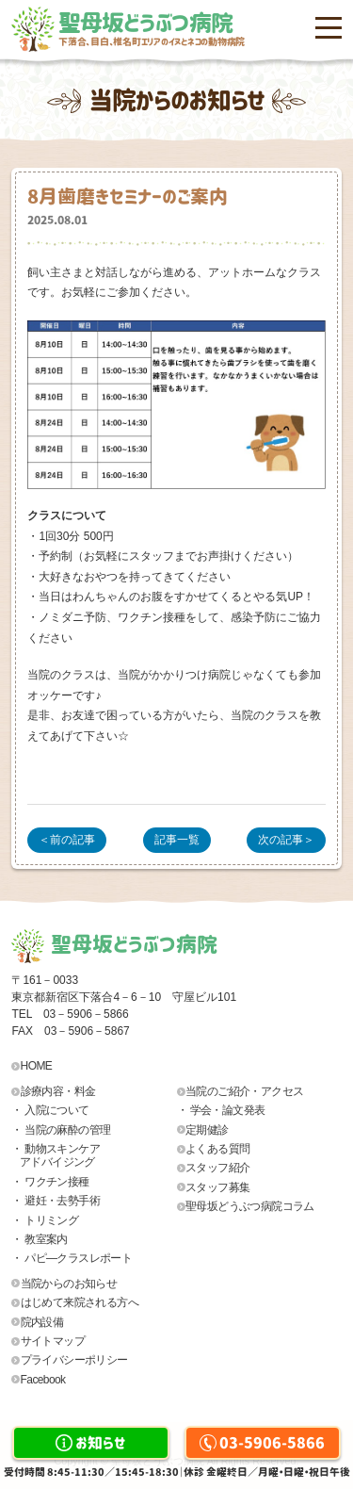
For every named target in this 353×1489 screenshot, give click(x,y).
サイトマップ (53, 1341)
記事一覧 (177, 839)
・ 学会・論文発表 (221, 1110)
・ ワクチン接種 (50, 1181)
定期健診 (207, 1130)
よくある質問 (217, 1148)
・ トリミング (44, 1220)
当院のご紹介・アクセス (244, 1091)
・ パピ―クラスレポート (71, 1258)
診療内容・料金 (58, 1091)
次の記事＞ (286, 839)
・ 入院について (50, 1110)
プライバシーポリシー (74, 1359)
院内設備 (42, 1322)
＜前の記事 (67, 839)
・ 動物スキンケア (94, 1156)
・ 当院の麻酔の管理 (60, 1130)
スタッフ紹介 (217, 1167)
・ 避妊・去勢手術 (55, 1200)
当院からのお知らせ (69, 1283)
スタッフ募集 (217, 1187)
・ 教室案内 (39, 1239)
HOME (37, 1065)
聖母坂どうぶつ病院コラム (249, 1206)
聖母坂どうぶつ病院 (200, 29)
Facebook (43, 1379)
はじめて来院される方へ (79, 1302)
